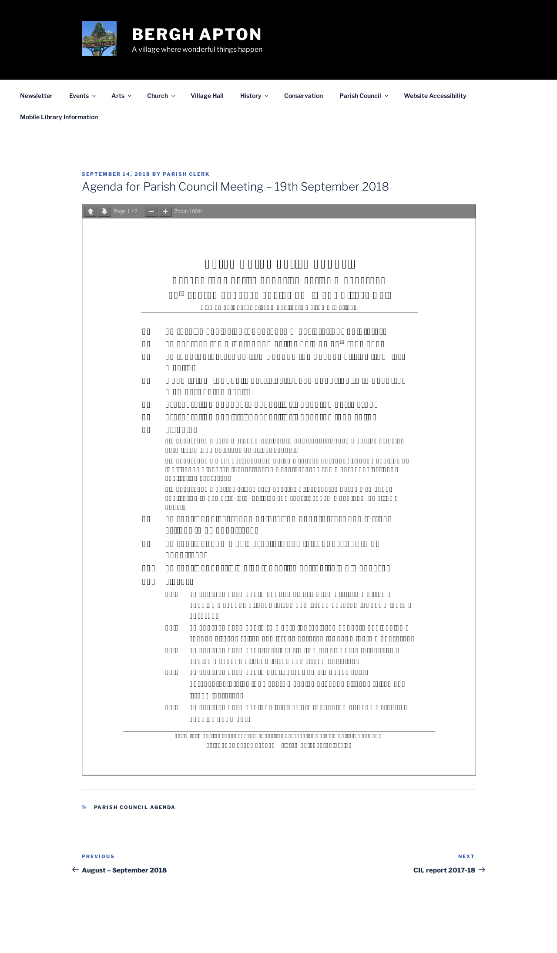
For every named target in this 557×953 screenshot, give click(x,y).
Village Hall (207, 95)
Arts (122, 95)
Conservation (303, 95)
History (255, 95)
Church (161, 95)
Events (83, 95)
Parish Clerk (186, 174)
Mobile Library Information (59, 117)
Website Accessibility (435, 95)
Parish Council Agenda (135, 807)
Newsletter (36, 95)
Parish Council (364, 95)
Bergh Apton (197, 34)
